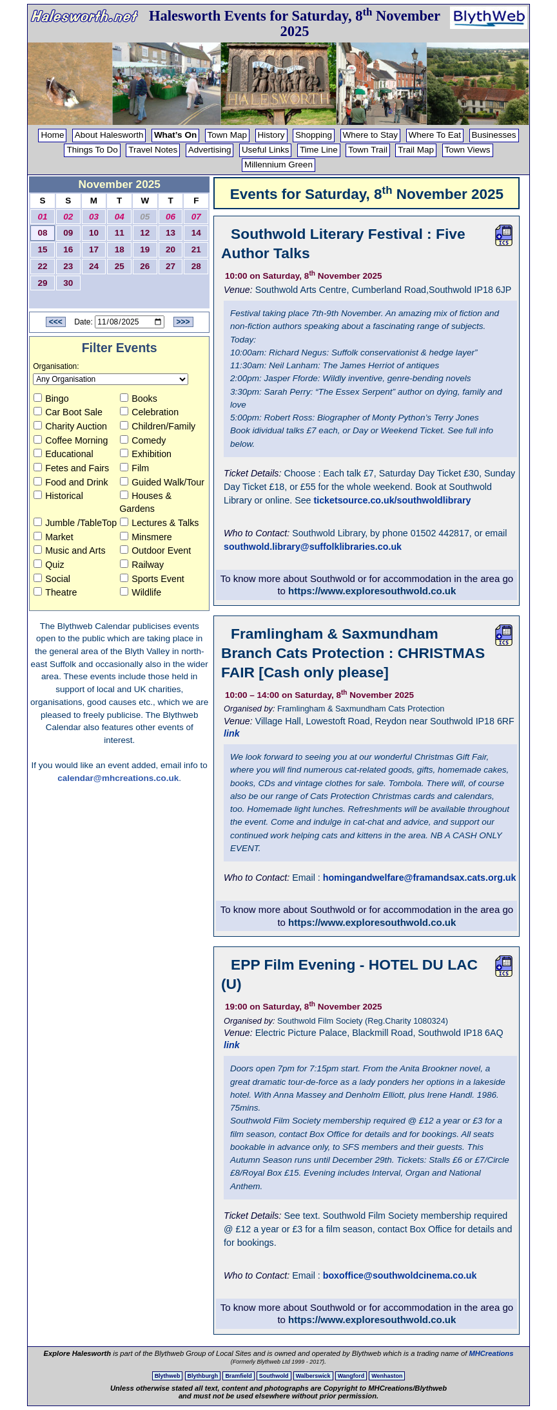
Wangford (351, 1376)
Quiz (49, 564)
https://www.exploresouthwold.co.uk (372, 590)
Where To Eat (435, 135)
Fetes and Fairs (71, 468)
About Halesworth (109, 135)
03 (94, 216)
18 (119, 249)
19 (145, 249)
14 (196, 233)
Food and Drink (71, 482)
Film (134, 468)
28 (196, 266)
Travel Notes (152, 150)
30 (68, 283)
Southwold (274, 1376)
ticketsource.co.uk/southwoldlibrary (392, 500)
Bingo (51, 398)
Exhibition (145, 454)
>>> (183, 321)
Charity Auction (70, 426)
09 (68, 233)
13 (170, 233)
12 (145, 233)
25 (119, 266)
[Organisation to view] (110, 379)
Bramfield (238, 1376)
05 (145, 216)
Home (52, 135)
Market (53, 537)
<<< (56, 321)
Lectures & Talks (159, 523)
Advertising (209, 150)
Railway (142, 564)
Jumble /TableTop (75, 523)
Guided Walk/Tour (162, 482)
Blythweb (168, 1376)
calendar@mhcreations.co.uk (118, 778)
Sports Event (152, 579)
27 (170, 266)
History (271, 135)
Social (52, 579)
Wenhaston (386, 1376)
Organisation (55, 366)
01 (43, 216)
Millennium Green (278, 164)
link (232, 733)
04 (119, 216)
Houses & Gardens (145, 502)
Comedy (143, 440)
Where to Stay (370, 135)
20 (170, 249)
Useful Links (265, 150)
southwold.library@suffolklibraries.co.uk (313, 546)
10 (94, 233)
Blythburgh (203, 1376)
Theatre (55, 592)
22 (43, 266)
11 (119, 233)
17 (94, 249)
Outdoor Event (155, 550)
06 (170, 216)
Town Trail (367, 150)
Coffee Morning (71, 440)
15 (43, 249)
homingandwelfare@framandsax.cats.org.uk (419, 877)
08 (43, 233)
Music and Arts (69, 550)
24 (94, 266)
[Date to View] (129, 321)
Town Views (468, 150)
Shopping (313, 135)
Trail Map (416, 150)
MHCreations (491, 1353)
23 (68, 266)
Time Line (319, 150)
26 (145, 266)
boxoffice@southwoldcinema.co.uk (400, 1275)
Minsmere (146, 537)
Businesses (494, 135)
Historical (58, 496)
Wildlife (140, 592)
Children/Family (157, 426)
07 (196, 216)
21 (196, 249)
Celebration (149, 412)
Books (138, 398)
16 (68, 249)
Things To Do (91, 150)
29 (43, 283)
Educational (63, 454)
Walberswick (313, 1376)
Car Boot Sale (68, 412)
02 (68, 216)
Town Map (228, 135)
